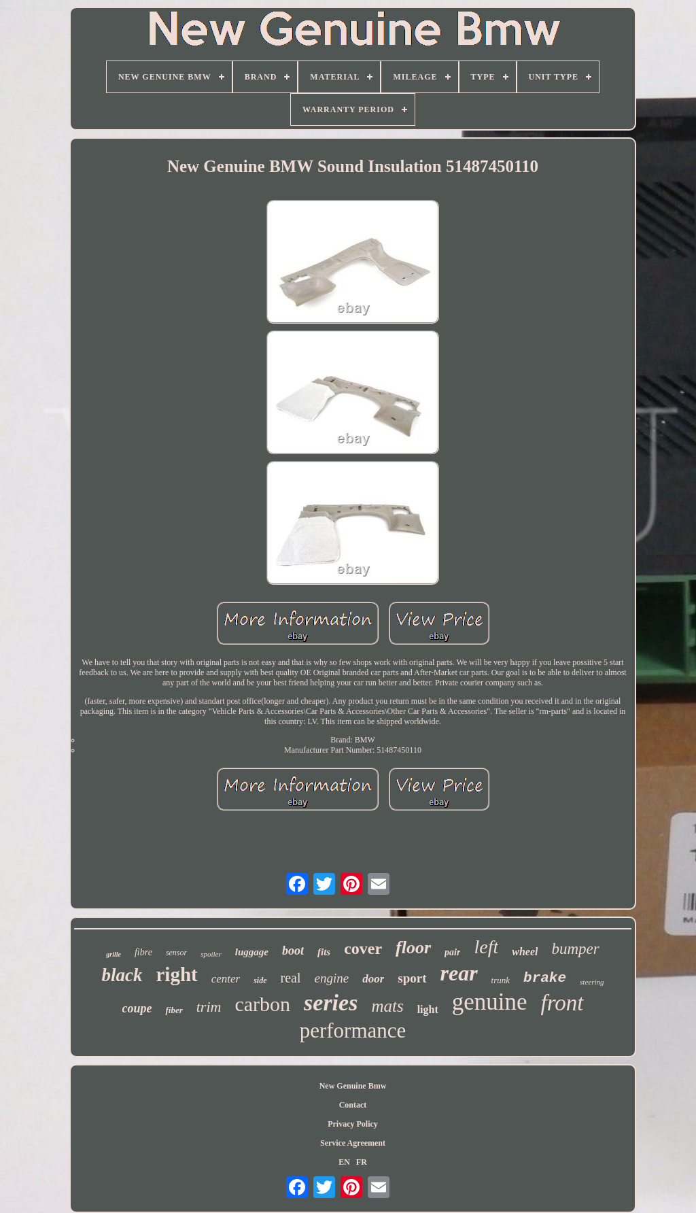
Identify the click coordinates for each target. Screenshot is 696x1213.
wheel (525, 951)
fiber (173, 1010)
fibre (143, 952)
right (176, 974)
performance (353, 1030)
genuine (489, 1002)
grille (113, 954)
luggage (251, 951)
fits (323, 951)
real (291, 977)
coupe (137, 1008)
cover (363, 948)
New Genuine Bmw (353, 1086)
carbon (262, 1004)
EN (344, 1162)
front (562, 1003)
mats (387, 1006)
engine (331, 978)
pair (452, 952)
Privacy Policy (353, 1124)
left (486, 946)
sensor (176, 952)
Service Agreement (352, 1143)
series (331, 1002)
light (427, 1009)
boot (293, 950)
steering (592, 982)
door (373, 978)
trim (209, 1006)
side (260, 980)
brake (544, 978)
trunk (500, 980)
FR (361, 1162)
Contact (353, 1105)
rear (459, 973)
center (225, 978)
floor (413, 947)
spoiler (211, 954)
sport (412, 978)
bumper (575, 948)
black (121, 975)
